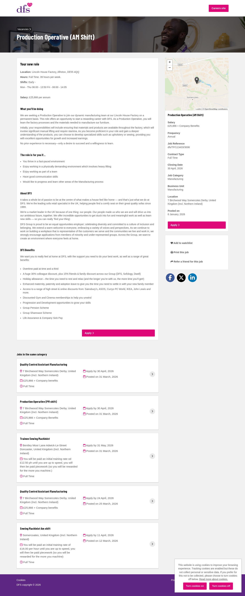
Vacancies (24, 29)
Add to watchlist (181, 243)
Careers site (219, 8)
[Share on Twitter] (181, 277)
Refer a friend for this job (187, 261)
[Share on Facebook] (170, 277)
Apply (89, 333)
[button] (197, 80)
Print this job (180, 252)
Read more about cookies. (213, 579)
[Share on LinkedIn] (192, 277)
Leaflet (198, 109)
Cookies (21, 580)
